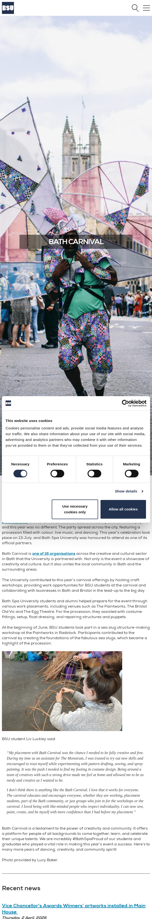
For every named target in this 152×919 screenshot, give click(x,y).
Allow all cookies (123, 509)
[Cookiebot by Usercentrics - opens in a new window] (125, 403)
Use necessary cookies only (75, 509)
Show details (126, 491)
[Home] (8, 12)
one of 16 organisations (53, 553)
